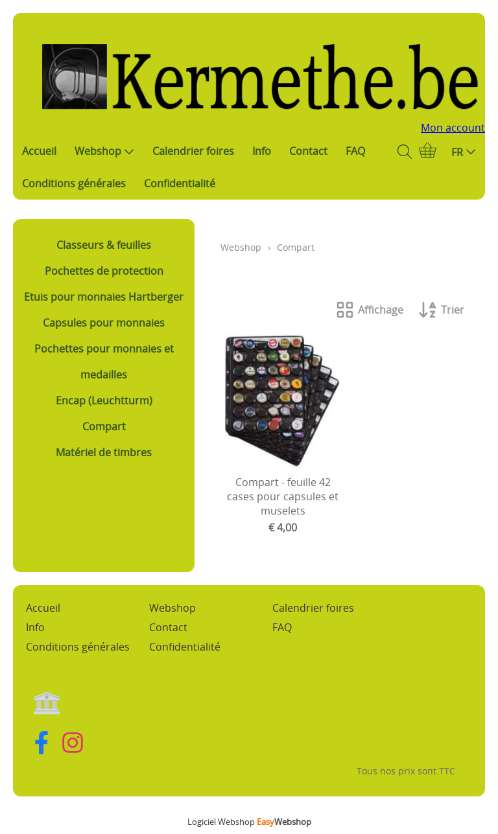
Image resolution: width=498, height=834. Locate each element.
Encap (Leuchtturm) (104, 400)
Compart (104, 426)
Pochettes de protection (104, 271)
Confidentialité (179, 183)
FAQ (355, 151)
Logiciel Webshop (249, 822)
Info (261, 151)
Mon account (453, 128)
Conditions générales (74, 183)
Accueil (39, 151)
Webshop (104, 151)
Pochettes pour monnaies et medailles (104, 362)
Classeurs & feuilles (103, 245)
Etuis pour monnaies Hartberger (104, 297)
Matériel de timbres (104, 452)
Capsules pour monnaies (104, 323)
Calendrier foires (193, 151)
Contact (308, 151)
